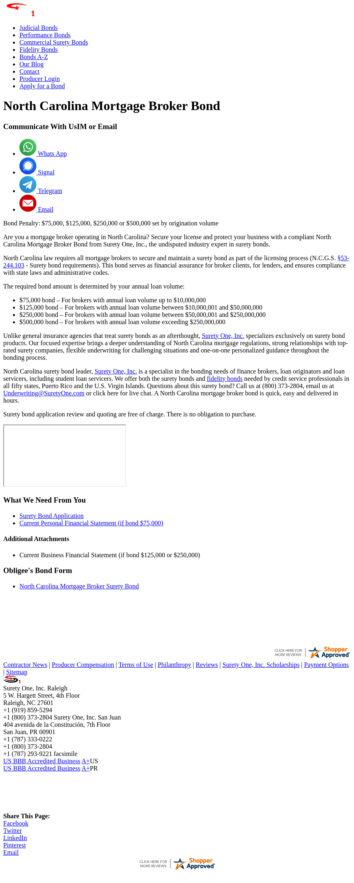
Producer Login (39, 78)
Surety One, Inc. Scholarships (261, 664)
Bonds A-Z (33, 56)
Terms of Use (135, 664)
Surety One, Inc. (223, 335)
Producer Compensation (83, 664)
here (112, 393)
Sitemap (16, 672)
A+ (86, 761)
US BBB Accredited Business (41, 761)
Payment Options (326, 664)
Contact (29, 71)
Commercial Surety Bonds (53, 42)
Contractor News (25, 664)
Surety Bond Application (51, 515)
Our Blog (31, 64)
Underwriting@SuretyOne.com (43, 393)
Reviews (207, 664)
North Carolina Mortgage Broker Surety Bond (79, 586)
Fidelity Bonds (38, 49)
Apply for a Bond (42, 86)
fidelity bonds (224, 378)
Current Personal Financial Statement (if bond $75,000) (91, 523)
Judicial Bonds (38, 27)
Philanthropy (174, 664)
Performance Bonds (45, 35)
